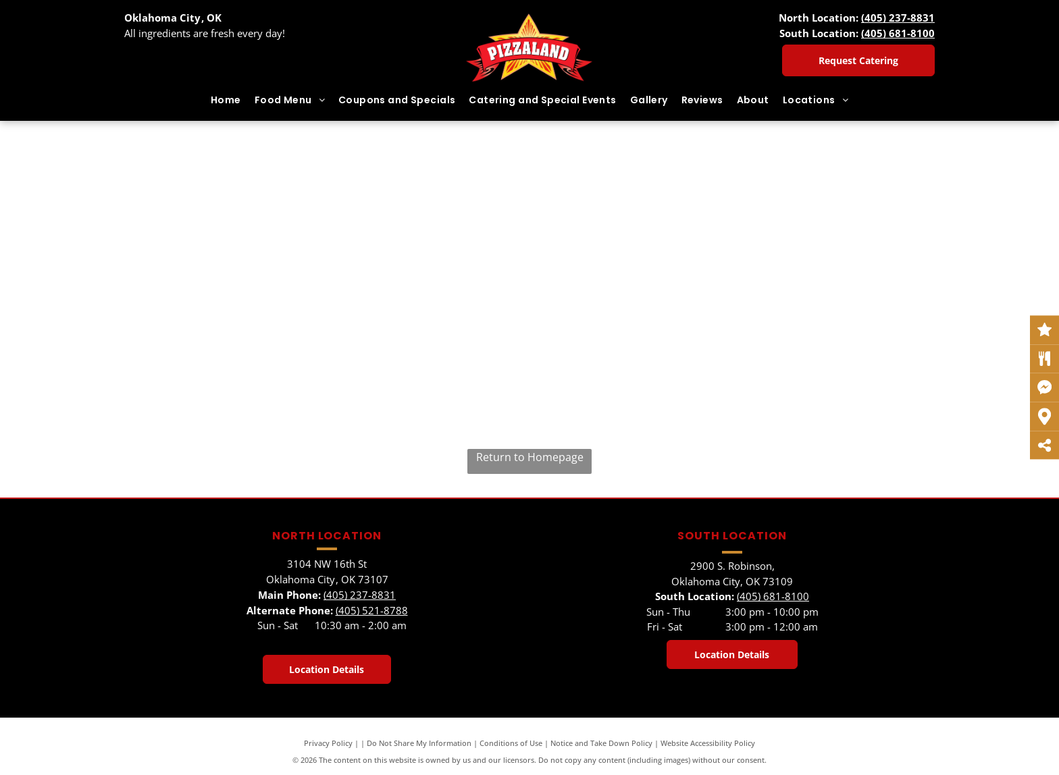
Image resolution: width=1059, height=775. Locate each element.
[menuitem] (226, 100)
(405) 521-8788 (372, 610)
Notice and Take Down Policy (601, 743)
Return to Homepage (530, 457)
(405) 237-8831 (898, 17)
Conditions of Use (511, 743)
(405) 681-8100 (898, 33)
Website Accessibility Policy (708, 743)
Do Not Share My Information (419, 743)
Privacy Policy (328, 743)
